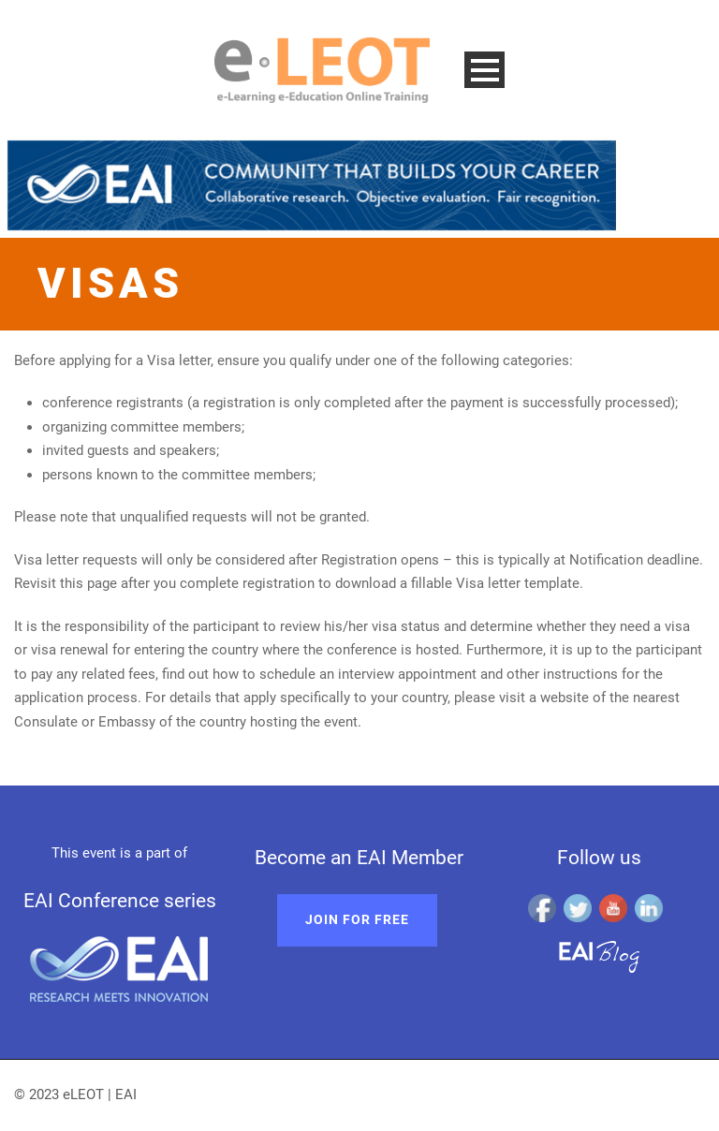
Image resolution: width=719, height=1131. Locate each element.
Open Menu (484, 69)
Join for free (357, 919)
